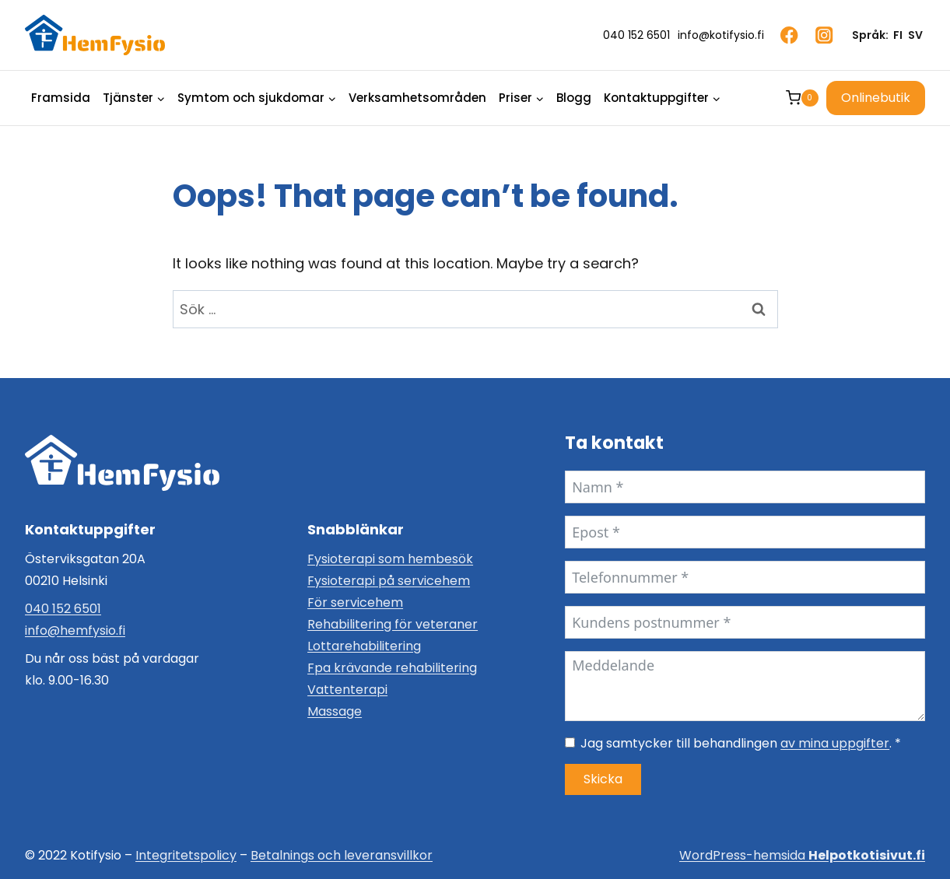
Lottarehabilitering (364, 646)
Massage (334, 711)
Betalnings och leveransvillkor (342, 855)
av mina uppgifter (834, 743)
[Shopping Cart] (802, 98)
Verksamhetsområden (417, 97)
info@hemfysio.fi (75, 630)
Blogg (573, 97)
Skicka (603, 779)
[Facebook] (789, 35)
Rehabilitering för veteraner (392, 624)
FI (898, 35)
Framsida (60, 97)
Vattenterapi (347, 690)
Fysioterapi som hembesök (390, 559)
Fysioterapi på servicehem (388, 581)
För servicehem (355, 602)
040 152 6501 (63, 609)
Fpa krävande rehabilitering (392, 668)
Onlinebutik (875, 98)
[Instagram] (824, 35)
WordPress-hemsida (802, 855)
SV (915, 35)
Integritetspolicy (186, 855)
